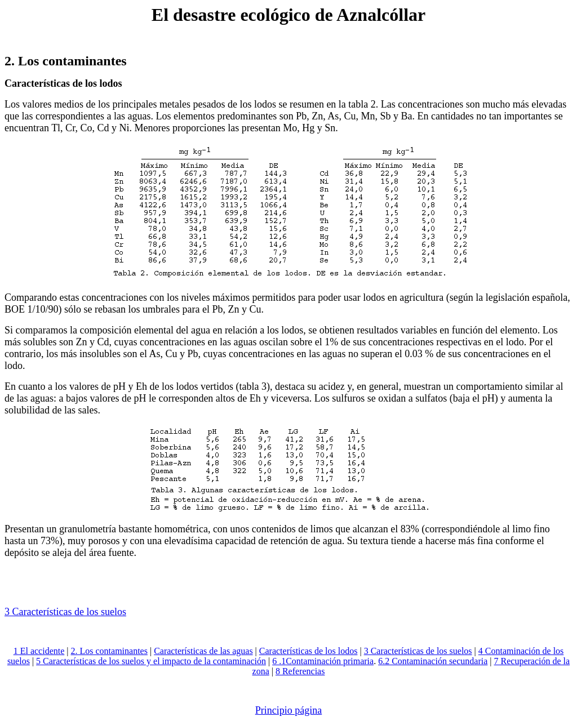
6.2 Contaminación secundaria (432, 661)
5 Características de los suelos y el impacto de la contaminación (151, 661)
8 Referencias (300, 671)
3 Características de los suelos (418, 651)
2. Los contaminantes (109, 651)
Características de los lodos (308, 651)
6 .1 (279, 661)
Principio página (288, 710)
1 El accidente (39, 651)
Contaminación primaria (330, 661)
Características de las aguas (203, 651)
